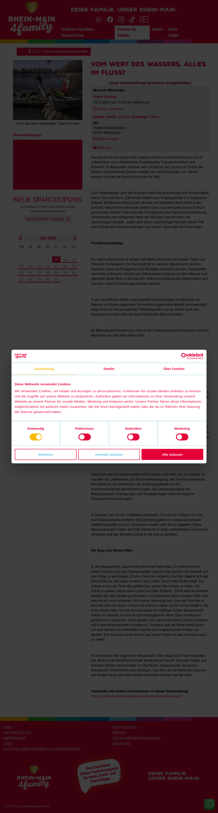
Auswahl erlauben (109, 454)
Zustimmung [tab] (44, 369)
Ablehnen (45, 454)
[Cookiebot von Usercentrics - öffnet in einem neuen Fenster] (184, 356)
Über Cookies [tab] (174, 369)
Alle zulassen (172, 454)
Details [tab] (109, 369)
